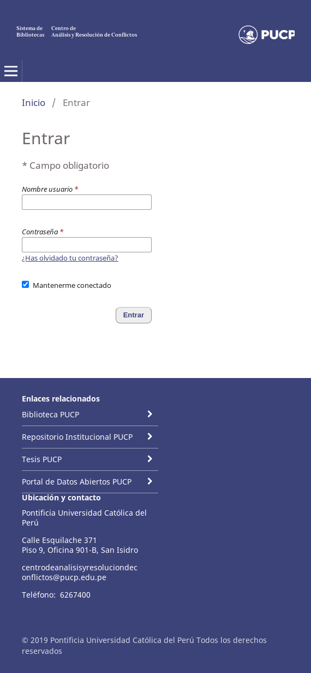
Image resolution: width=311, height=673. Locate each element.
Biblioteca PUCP (50, 414)
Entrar (133, 315)
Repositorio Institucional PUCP (77, 437)
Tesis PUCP (42, 459)
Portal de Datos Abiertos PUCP (76, 481)
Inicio (33, 102)
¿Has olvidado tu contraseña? (70, 258)
